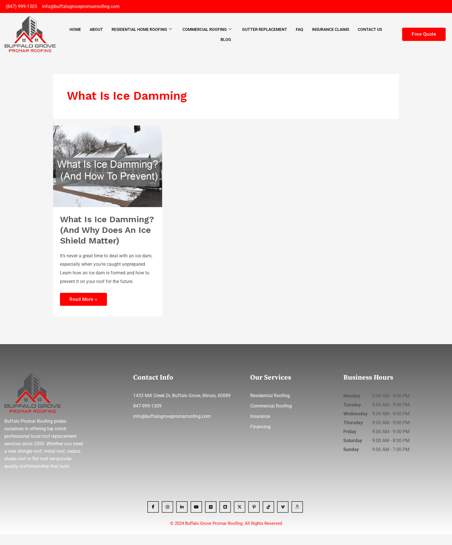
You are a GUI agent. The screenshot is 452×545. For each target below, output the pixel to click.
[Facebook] (153, 518)
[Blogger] (225, 518)
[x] (239, 518)
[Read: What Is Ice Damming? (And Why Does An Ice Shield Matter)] (107, 166)
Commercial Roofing (207, 29)
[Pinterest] (254, 518)
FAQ (299, 29)
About (96, 29)
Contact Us (370, 29)
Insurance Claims (330, 29)
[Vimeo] (283, 518)
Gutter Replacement (264, 29)
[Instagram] (167, 518)
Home (75, 29)
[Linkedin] (182, 518)
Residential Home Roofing (142, 29)
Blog (226, 39)
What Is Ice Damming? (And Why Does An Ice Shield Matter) (103, 235)
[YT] (196, 518)
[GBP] (297, 518)
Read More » (83, 308)
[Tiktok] (268, 518)
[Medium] (210, 518)
